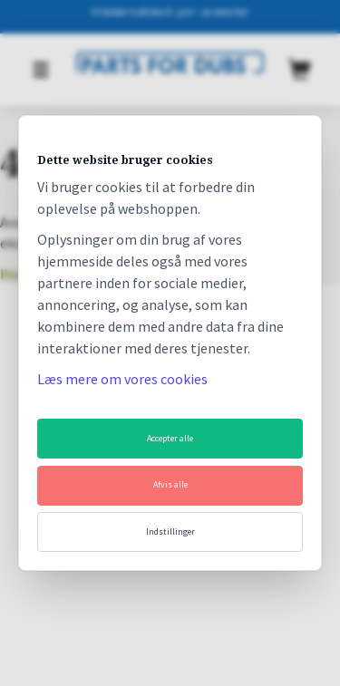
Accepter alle (170, 438)
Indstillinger (170, 531)
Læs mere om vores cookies (122, 379)
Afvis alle (170, 484)
